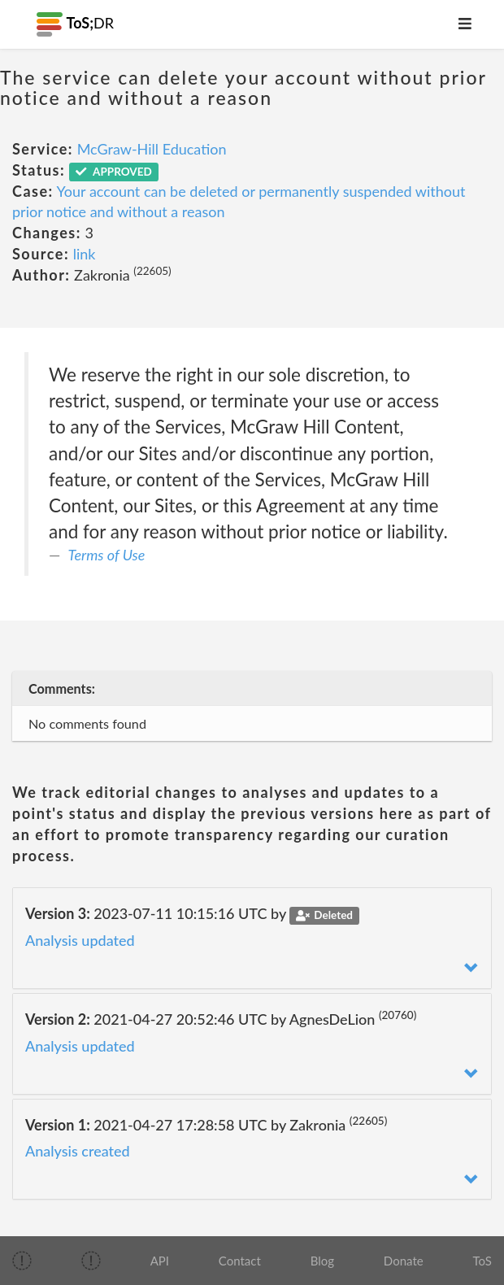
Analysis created (77, 1151)
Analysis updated (80, 940)
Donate (404, 1260)
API (159, 1260)
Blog (322, 1260)
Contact (240, 1260)
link (84, 254)
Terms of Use (107, 555)
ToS (481, 1260)
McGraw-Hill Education (152, 149)
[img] (22, 1260)
